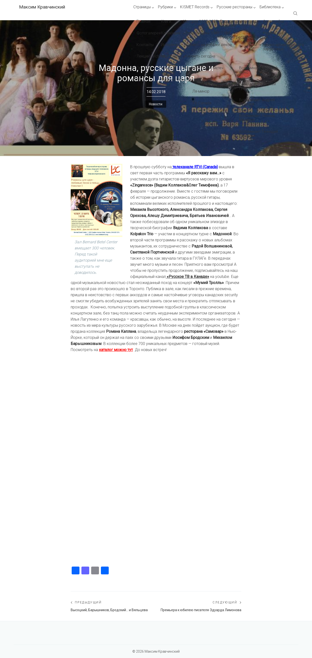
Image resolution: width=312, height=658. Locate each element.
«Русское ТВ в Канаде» (188, 276)
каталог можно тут (116, 349)
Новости (155, 104)
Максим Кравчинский (42, 7)
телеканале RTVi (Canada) (195, 167)
